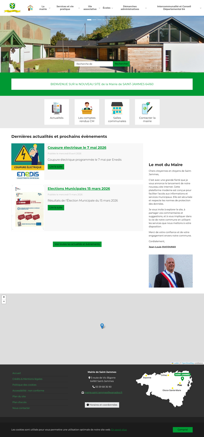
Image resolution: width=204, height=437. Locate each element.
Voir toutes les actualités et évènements (77, 244)
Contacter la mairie (147, 119)
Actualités (56, 118)
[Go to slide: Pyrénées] (115, 20)
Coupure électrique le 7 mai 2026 (77, 148)
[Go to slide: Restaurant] (110, 20)
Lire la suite (56, 166)
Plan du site (19, 396)
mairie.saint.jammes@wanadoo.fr (103, 392)
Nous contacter (21, 408)
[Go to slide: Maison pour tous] (89, 20)
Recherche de (84, 64)
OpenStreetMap (188, 363)
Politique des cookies (24, 385)
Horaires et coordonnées (102, 405)
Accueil (16, 373)
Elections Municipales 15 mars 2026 (79, 189)
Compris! (183, 429)
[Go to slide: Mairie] (104, 20)
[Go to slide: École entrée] (94, 20)
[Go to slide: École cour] (99, 20)
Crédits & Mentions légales (27, 379)
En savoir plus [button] (119, 429)
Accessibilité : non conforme (28, 390)
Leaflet (175, 363)
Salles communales (117, 119)
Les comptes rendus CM (87, 119)
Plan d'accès (19, 402)
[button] (102, 326)
